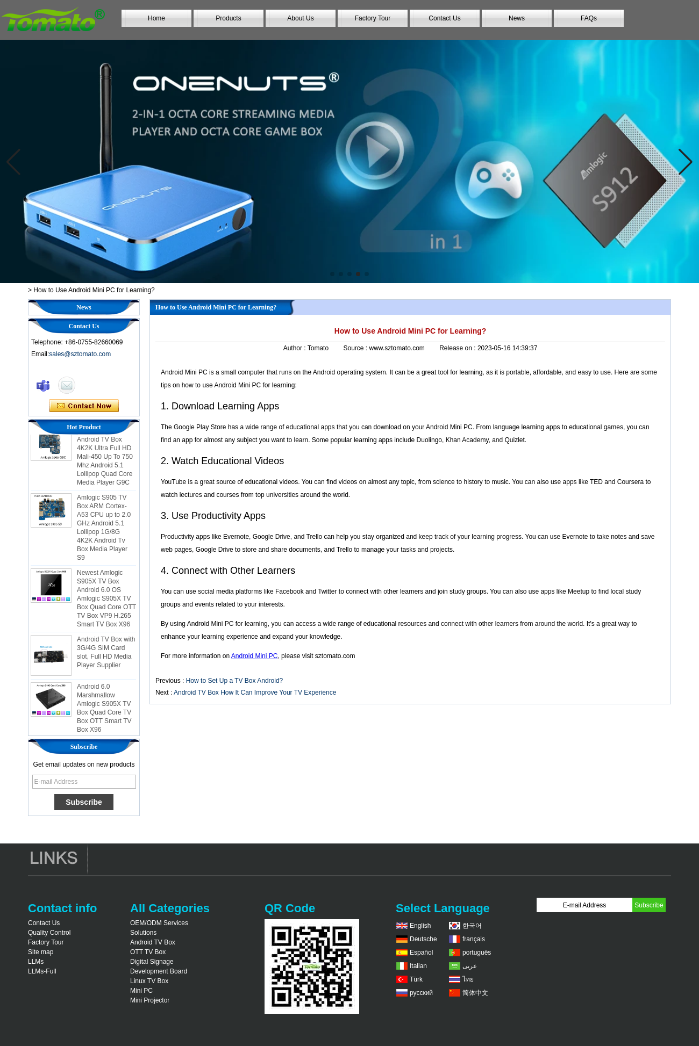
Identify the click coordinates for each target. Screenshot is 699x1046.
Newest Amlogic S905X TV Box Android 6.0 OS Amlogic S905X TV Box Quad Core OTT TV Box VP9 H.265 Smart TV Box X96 (106, 600)
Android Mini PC (254, 656)
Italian (418, 966)
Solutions (143, 932)
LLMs (36, 961)
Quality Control (49, 932)
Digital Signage (152, 961)
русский (421, 993)
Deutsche (423, 939)
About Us (300, 18)
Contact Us (444, 18)
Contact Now (84, 406)
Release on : (458, 348)
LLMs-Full (42, 971)
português (476, 952)
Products (228, 18)
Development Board (158, 971)
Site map (40, 952)
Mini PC (141, 990)
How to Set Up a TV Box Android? (234, 680)
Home (156, 18)
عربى (469, 966)
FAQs (589, 18)
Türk (416, 979)
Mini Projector (149, 1000)
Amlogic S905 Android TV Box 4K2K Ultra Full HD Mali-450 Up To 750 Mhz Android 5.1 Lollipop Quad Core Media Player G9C (105, 458)
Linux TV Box (149, 981)
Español (421, 952)
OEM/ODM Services (159, 923)
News (517, 18)
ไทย (468, 979)
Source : (356, 348)
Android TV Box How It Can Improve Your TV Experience (255, 692)
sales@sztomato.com (80, 354)
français (473, 939)
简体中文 (475, 993)
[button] (332, 274)
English (420, 925)
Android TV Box (152, 942)
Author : (295, 348)
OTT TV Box (148, 952)
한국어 (472, 925)
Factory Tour (372, 18)
